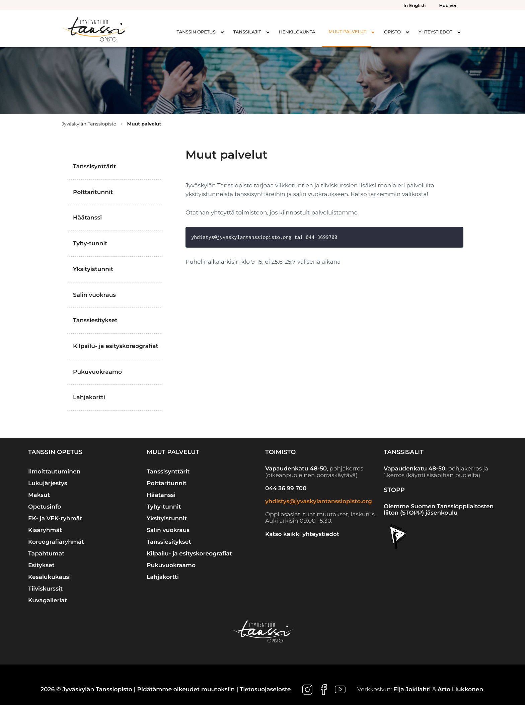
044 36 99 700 (285, 488)
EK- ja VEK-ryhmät (55, 518)
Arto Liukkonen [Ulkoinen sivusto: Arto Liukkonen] (460, 689)
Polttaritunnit (93, 192)
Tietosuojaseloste (265, 689)
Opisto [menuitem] (392, 32)
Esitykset (41, 565)
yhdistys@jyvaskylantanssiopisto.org (318, 501)
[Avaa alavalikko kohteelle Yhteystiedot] (459, 32)
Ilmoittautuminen (54, 471)
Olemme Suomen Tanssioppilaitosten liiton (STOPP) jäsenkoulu (439, 510)
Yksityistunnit (93, 269)
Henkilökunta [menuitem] (297, 32)
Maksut (39, 495)
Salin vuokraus (94, 294)
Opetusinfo (44, 506)
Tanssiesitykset (95, 320)
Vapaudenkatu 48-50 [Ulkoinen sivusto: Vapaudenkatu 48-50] (296, 468)
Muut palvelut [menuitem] (347, 31)
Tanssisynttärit (94, 166)
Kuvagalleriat (47, 600)
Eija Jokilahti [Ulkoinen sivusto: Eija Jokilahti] (412, 689)
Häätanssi (87, 217)
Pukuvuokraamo (97, 371)
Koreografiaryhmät (56, 541)
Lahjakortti (89, 397)
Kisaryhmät (45, 530)
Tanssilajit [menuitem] (247, 32)
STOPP (394, 490)
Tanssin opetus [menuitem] (196, 32)
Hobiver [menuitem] (448, 5)
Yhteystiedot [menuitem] (435, 32)
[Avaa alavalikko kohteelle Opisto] (407, 32)
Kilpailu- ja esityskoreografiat (115, 346)
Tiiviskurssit (45, 588)
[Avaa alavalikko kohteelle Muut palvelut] (373, 32)
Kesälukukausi (49, 577)
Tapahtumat (46, 553)
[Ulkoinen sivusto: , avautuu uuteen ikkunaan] (308, 689)
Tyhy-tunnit (90, 243)
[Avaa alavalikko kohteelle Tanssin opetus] (222, 32)
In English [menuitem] (414, 5)
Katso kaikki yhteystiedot (302, 534)
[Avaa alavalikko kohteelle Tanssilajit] (268, 32)
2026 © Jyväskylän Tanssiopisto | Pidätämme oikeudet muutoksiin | (140, 689)
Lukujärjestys (47, 483)
